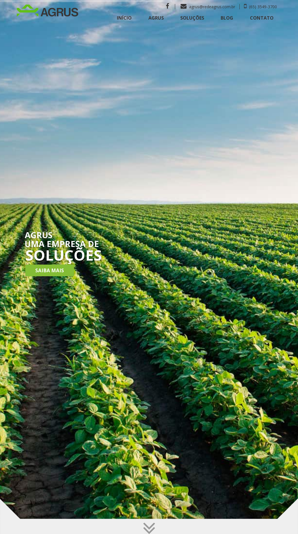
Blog (227, 18)
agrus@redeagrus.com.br (208, 6)
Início (124, 18)
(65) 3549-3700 (260, 6)
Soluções (192, 18)
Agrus (156, 18)
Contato (262, 18)
